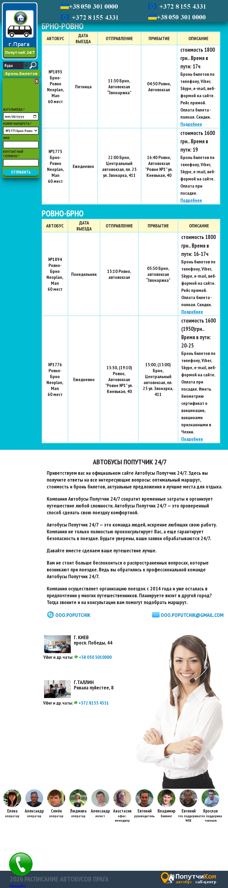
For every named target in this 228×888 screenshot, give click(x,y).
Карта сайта (18, 885)
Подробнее (191, 124)
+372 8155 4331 (91, 703)
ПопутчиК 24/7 (19, 52)
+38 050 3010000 (93, 657)
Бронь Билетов (21, 73)
